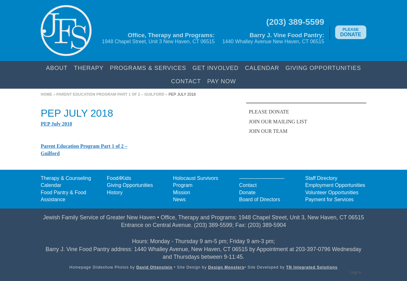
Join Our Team (268, 131)
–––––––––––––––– (261, 178)
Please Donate (269, 111)
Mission (181, 192)
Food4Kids (119, 178)
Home (46, 94)
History (115, 192)
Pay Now (221, 81)
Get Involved (215, 68)
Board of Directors (259, 199)
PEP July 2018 (56, 124)
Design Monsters (226, 267)
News (179, 199)
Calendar (262, 68)
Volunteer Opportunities (331, 192)
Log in (355, 272)
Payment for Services (329, 199)
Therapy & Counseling (66, 178)
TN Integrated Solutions (312, 267)
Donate (350, 32)
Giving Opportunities (323, 68)
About (57, 68)
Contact (186, 81)
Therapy (88, 68)
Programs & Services (148, 68)
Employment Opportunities (335, 185)
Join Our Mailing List (278, 121)
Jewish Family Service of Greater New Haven (66, 30)
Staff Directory (321, 178)
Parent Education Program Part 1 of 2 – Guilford (110, 94)
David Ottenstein (154, 267)
